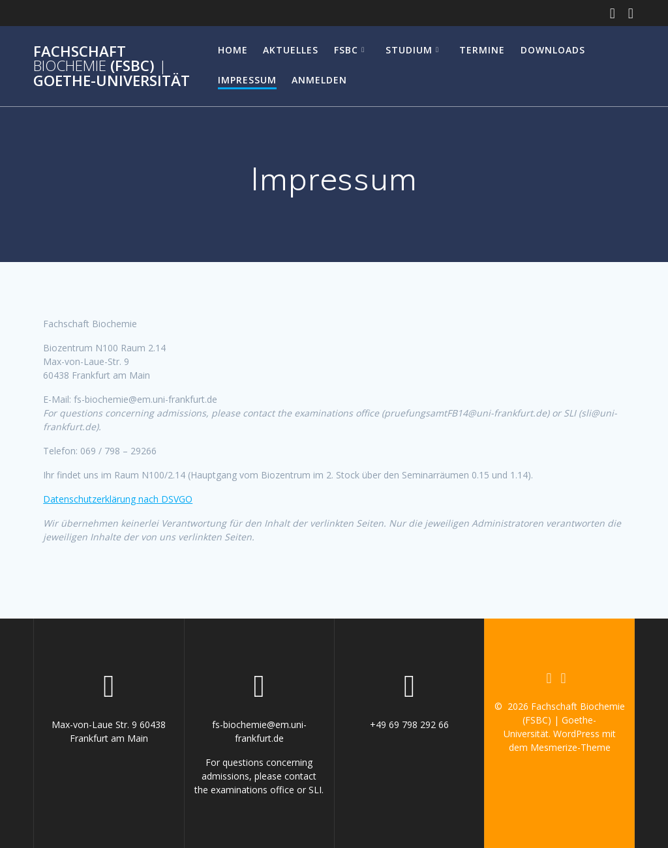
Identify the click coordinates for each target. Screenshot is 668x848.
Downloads (553, 50)
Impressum (247, 80)
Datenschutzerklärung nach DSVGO (117, 499)
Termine (482, 50)
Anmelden (319, 80)
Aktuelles (290, 50)
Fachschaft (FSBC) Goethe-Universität (111, 66)
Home (233, 50)
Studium (409, 50)
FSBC (346, 50)
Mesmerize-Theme (570, 747)
